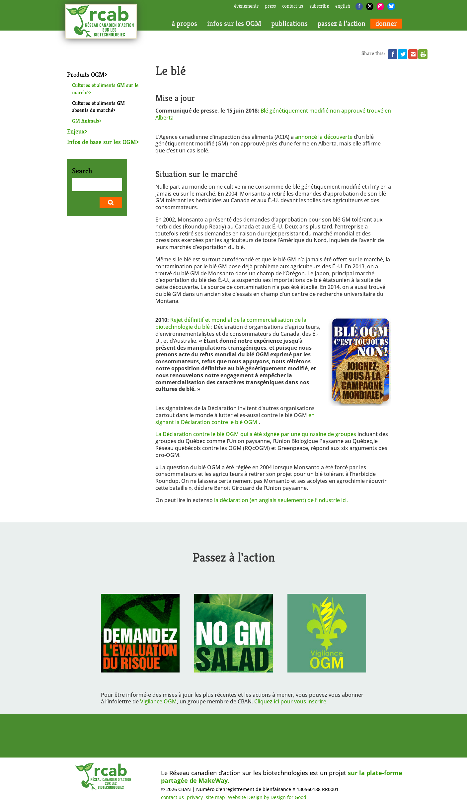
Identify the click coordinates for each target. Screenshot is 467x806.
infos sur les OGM (234, 23)
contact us (292, 6)
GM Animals (85, 120)
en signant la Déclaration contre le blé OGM (235, 418)
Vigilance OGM (158, 701)
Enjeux (76, 131)
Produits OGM (86, 74)
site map (215, 797)
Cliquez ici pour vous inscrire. (291, 701)
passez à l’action (341, 23)
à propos (184, 23)
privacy (195, 797)
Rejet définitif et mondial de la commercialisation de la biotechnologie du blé (230, 323)
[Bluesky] (391, 6)
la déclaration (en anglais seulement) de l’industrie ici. (281, 500)
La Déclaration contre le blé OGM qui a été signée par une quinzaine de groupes (255, 434)
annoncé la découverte (323, 136)
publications (289, 23)
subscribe (319, 6)
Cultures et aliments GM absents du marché (98, 107)
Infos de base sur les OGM (101, 142)
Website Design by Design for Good (267, 797)
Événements (246, 6)
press (270, 6)
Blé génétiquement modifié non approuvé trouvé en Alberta (273, 114)
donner (386, 23)
